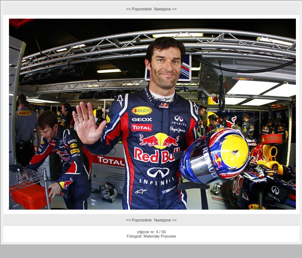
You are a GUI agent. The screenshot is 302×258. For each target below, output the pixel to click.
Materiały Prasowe (159, 236)
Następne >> (165, 9)
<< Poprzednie (139, 9)
